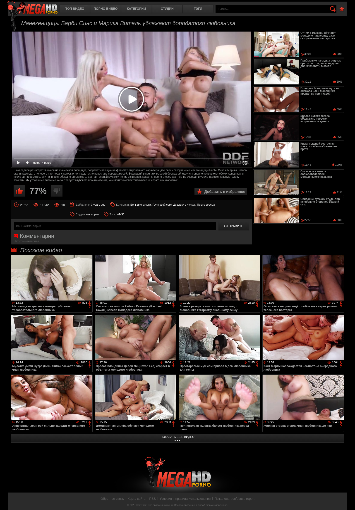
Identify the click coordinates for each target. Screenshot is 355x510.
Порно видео (106, 8)
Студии (167, 8)
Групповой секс (162, 204)
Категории (136, 8)
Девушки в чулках (184, 204)
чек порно (92, 214)
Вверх (348, 501)
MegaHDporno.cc (32, 8)
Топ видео (74, 8)
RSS (152, 498)
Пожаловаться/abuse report (234, 498)
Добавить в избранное (224, 192)
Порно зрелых (206, 204)
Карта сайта (136, 498)
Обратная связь (112, 498)
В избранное (342, 9)
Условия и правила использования (185, 498)
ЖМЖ (120, 214)
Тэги (198, 8)
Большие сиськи (140, 204)
